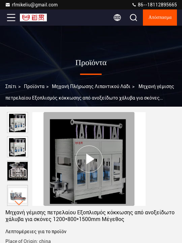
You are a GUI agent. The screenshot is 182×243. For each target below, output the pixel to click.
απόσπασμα (160, 17)
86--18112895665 (154, 4)
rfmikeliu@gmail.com (31, 4)
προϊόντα (34, 86)
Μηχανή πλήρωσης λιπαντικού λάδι (91, 86)
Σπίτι (11, 86)
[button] (19, 203)
